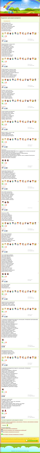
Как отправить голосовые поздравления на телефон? (13, 434)
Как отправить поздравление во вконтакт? (11, 431)
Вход (7, 0)
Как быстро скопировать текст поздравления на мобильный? (14, 430)
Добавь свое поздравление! (32, 440)
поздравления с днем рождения (16, 421)
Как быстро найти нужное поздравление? (9, 428)
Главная (5, 0)
